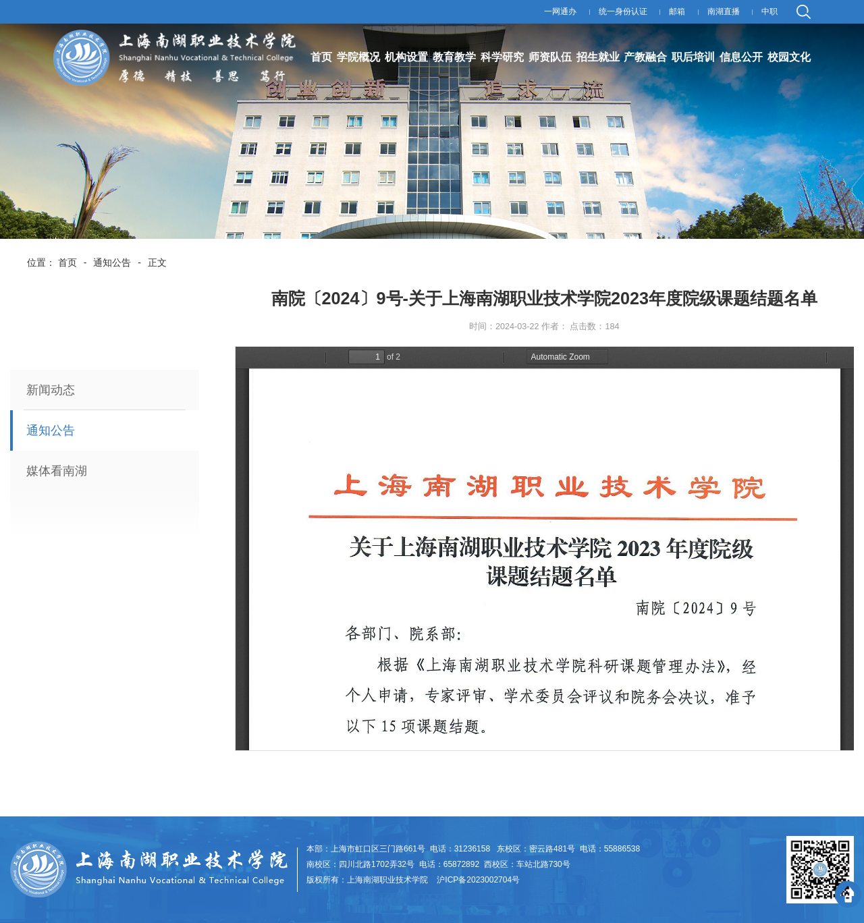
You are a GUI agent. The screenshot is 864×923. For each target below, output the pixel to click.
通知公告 (112, 262)
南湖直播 (723, 11)
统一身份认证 (623, 11)
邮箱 (677, 11)
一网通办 (560, 11)
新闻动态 (50, 390)
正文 (157, 262)
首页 (67, 262)
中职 (769, 11)
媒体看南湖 (56, 471)
